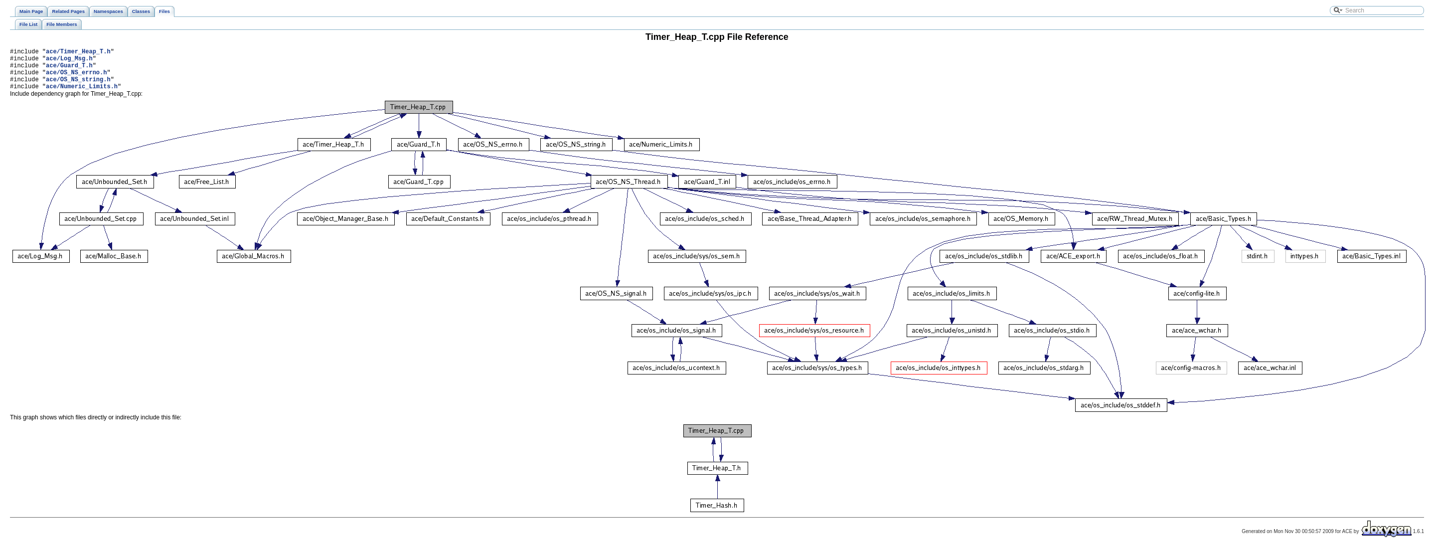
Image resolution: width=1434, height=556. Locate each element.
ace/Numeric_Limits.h (82, 95)
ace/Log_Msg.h (69, 61)
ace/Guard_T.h (69, 69)
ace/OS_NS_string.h (78, 86)
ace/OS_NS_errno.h (76, 78)
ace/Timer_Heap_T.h (78, 52)
